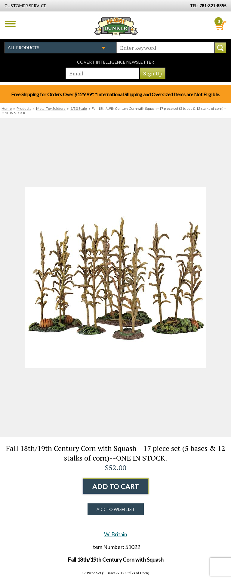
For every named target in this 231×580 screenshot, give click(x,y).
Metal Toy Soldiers (51, 108)
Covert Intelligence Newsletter (115, 62)
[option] (115, 277)
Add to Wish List (116, 509)
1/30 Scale (78, 108)
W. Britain (115, 534)
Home (7, 108)
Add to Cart (115, 486)
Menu (10, 24)
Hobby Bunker (116, 26)
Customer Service (25, 5)
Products (24, 108)
